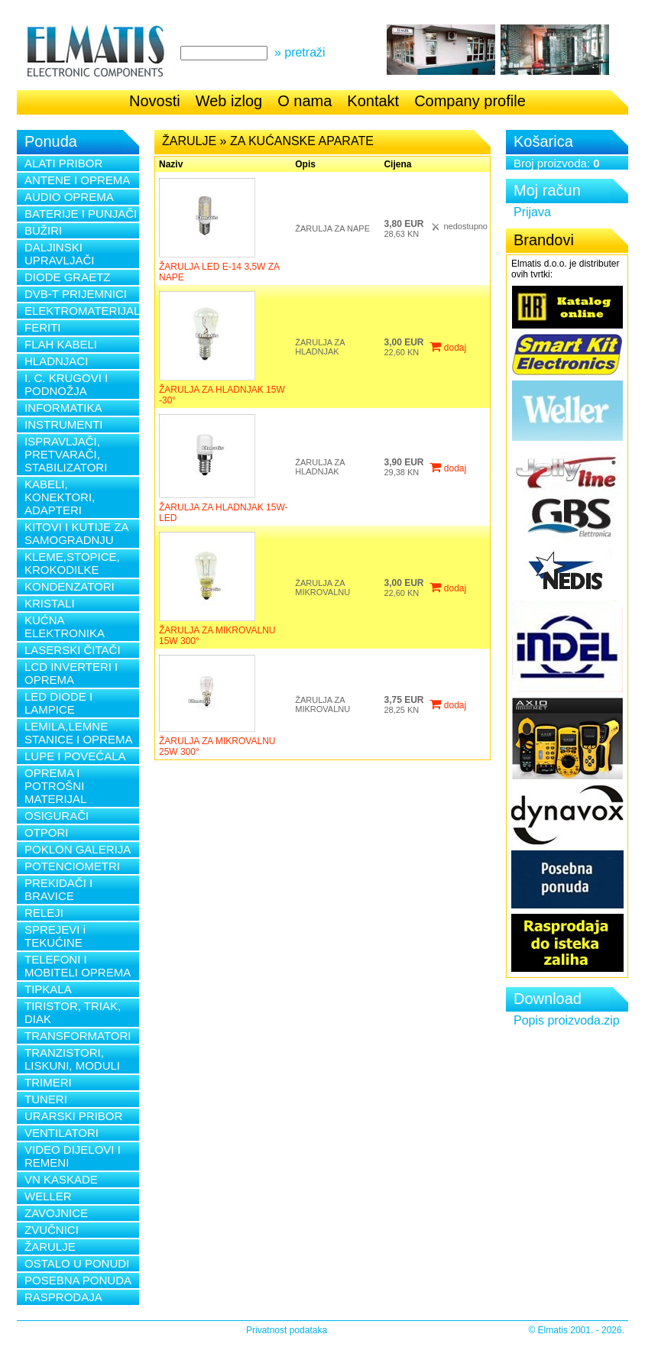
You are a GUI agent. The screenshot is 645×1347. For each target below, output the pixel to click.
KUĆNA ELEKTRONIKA (64, 627)
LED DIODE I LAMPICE (58, 703)
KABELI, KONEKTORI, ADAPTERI (59, 497)
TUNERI (45, 1099)
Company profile (470, 100)
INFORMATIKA (63, 407)
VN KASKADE (61, 1179)
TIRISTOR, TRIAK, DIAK (72, 1012)
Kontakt (373, 100)
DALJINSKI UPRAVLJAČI (59, 254)
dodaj (447, 347)
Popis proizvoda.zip (567, 1020)
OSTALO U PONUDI (76, 1263)
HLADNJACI (56, 361)
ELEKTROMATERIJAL (81, 310)
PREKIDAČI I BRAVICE (58, 889)
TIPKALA (48, 989)
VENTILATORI (61, 1132)
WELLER (48, 1196)
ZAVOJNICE (56, 1212)
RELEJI (43, 912)
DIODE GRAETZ (67, 276)
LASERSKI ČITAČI (72, 649)
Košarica (543, 141)
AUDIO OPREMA (69, 196)
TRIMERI (48, 1082)
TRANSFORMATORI (77, 1035)
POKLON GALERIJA (77, 849)
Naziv (171, 164)
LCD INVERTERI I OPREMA (71, 673)
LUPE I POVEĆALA (75, 756)
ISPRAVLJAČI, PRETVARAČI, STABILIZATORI (65, 454)
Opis (305, 164)
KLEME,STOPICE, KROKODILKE (72, 563)
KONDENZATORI (69, 586)
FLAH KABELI (60, 344)
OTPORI (46, 832)
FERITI (42, 327)
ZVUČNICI (51, 1229)
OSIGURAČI (56, 815)
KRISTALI (49, 603)
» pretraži (300, 52)
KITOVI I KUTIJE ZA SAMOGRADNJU (76, 533)
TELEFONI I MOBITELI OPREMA (77, 966)
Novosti (154, 100)
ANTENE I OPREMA (77, 179)
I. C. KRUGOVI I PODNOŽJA (66, 384)
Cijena (397, 164)
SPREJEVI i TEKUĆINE (55, 936)
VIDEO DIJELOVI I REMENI (72, 1156)
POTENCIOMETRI (72, 866)
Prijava (532, 212)
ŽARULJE (50, 1246)
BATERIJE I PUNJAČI (80, 213)
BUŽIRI (43, 230)
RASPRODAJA (63, 1296)
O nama (304, 100)
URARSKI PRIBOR (73, 1115)
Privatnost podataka (286, 1330)
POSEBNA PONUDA (77, 1280)
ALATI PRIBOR (63, 163)
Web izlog (229, 100)
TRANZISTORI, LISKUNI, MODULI (72, 1059)
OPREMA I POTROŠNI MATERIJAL (55, 785)
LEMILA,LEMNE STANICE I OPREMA (78, 733)
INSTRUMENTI (63, 424)
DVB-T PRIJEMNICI (75, 293)
